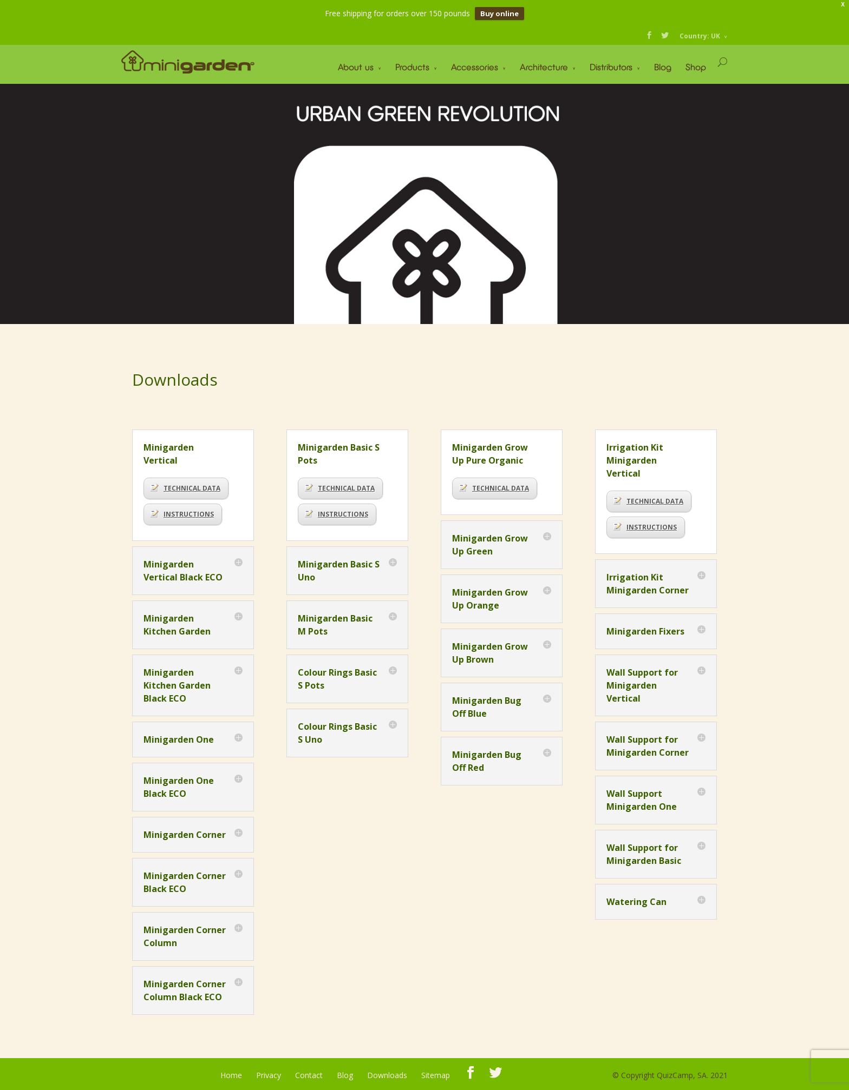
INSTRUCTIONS (182, 514)
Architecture (544, 67)
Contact (309, 1075)
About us (356, 67)
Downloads (387, 1075)
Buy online (499, 13)
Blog (662, 67)
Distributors (611, 67)
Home (231, 1075)
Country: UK (700, 36)
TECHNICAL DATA (185, 488)
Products (412, 67)
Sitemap (435, 1075)
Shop (695, 67)
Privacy (268, 1075)
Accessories (474, 67)
